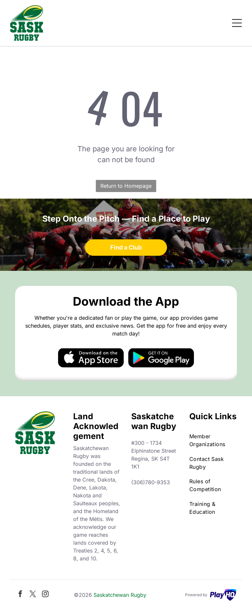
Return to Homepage (126, 186)
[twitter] (33, 594)
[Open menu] (237, 23)
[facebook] (20, 594)
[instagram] (45, 594)
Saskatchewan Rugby (120, 595)
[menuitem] (213, 440)
